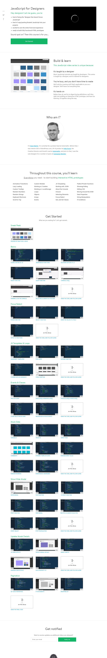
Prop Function (22, 506)
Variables (22, 431)
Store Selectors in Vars (22, 410)
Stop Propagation (47, 524)
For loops (47, 352)
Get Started (29, 41)
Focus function (22, 313)
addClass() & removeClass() (47, 392)
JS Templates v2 (22, 545)
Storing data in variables (22, 370)
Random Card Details (22, 563)
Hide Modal (47, 506)
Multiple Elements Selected (72, 506)
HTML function (47, 370)
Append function (72, 352)
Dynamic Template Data (47, 449)
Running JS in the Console (22, 292)
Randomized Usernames (47, 467)
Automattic (56, 151)
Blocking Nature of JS (72, 256)
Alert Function (47, 274)
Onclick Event (22, 392)
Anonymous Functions (47, 256)
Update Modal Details (47, 545)
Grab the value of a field (72, 313)
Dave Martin (34, 146)
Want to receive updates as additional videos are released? (53, 635)
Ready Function (22, 274)
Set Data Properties (22, 585)
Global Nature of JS (22, 256)
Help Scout (67, 148)
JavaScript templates (22, 352)
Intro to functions (22, 331)
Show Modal (22, 488)
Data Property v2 (47, 563)
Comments (22, 449)
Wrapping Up (72, 585)
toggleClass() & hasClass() (72, 392)
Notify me (67, 639)
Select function (47, 313)
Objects (47, 431)
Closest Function (72, 488)
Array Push (72, 431)
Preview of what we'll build (22, 234)
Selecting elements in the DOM (47, 292)
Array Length (72, 545)
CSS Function (47, 488)
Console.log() (72, 274)
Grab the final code (22, 603)
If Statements (47, 585)
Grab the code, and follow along (72, 292)
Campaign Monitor (60, 154)
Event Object (22, 524)
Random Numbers (22, 467)
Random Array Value (72, 449)
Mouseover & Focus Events (47, 410)
